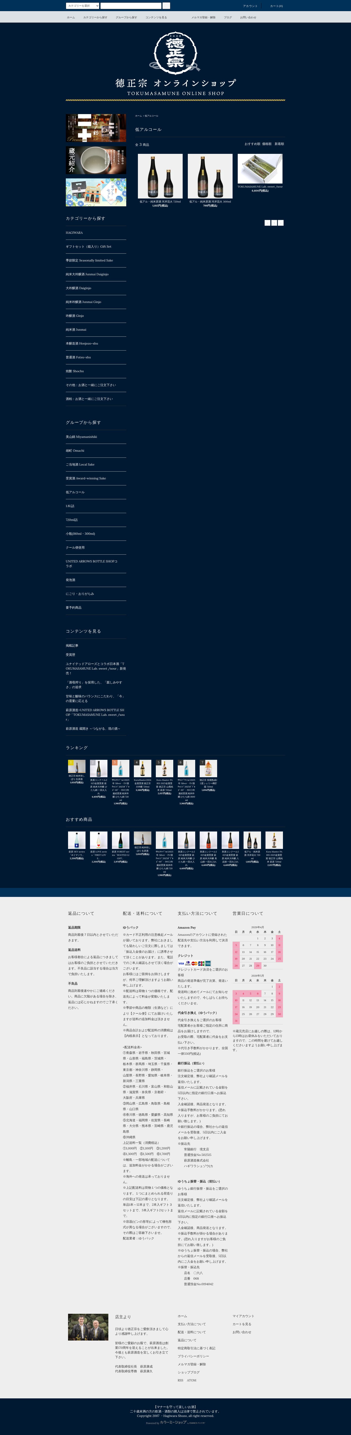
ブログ (225, 17)
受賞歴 (70, 655)
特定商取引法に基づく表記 (196, 1348)
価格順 (267, 144)
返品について (187, 1340)
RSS (180, 1380)
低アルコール (151, 115)
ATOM (191, 1380)
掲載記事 (72, 645)
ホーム (71, 17)
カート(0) (274, 6)
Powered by (175, 1423)
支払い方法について (192, 1324)
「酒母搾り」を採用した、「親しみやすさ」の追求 (94, 684)
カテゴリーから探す (92, 17)
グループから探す (123, 17)
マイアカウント (244, 1316)
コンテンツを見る (153, 17)
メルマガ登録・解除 (201, 17)
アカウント (248, 6)
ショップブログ (189, 1372)
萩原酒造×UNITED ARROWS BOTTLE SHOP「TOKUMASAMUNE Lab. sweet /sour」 (95, 714)
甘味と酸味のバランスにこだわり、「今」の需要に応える (95, 698)
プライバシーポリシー (193, 1356)
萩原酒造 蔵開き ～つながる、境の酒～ (93, 729)
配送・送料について (192, 1332)
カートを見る (242, 1324)
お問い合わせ (245, 17)
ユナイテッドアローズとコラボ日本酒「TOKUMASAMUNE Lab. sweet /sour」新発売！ (96, 668)
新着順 (279, 144)
